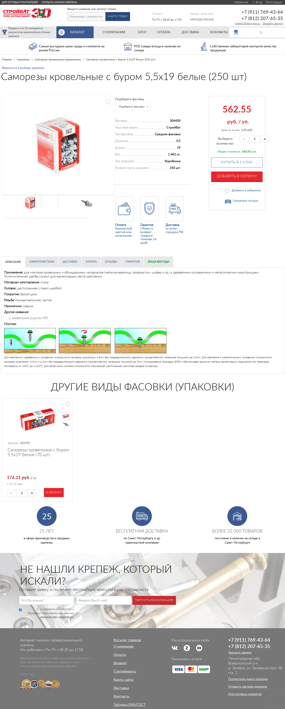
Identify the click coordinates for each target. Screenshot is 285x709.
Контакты (121, 696)
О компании (123, 646)
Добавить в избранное (246, 190)
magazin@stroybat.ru (247, 23)
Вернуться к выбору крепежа (23, 68)
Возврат (120, 663)
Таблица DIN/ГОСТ (130, 705)
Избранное (239, 2)
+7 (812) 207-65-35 (262, 18)
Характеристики (41, 261)
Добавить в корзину (237, 176)
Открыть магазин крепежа (59, 2)
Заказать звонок (272, 23)
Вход (257, 2)
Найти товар (117, 16)
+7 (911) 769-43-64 (262, 12)
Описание (13, 262)
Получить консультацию (154, 600)
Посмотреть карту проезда (248, 679)
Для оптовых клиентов (245, 694)
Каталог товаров (127, 640)
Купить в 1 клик (237, 162)
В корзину (54, 492)
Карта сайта (123, 680)
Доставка (70, 261)
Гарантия (132, 261)
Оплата (91, 261)
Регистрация (274, 2)
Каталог (82, 32)
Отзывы (111, 261)
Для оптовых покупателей (20, 2)
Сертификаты (125, 671)
